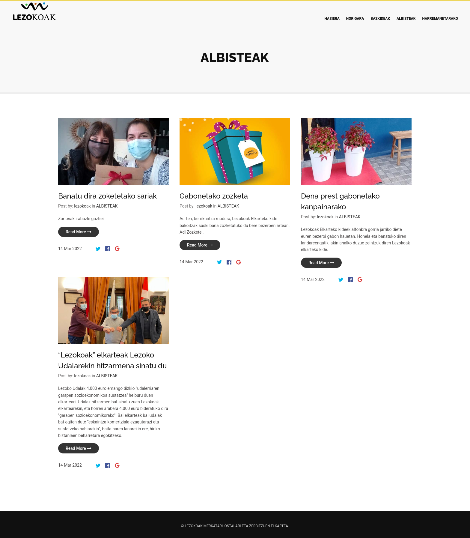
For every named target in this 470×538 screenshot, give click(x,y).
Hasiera (332, 18)
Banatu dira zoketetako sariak (107, 196)
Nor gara (355, 18)
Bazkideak (380, 18)
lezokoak (82, 206)
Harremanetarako (440, 18)
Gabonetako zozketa (212, 198)
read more (78, 231)
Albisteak (406, 18)
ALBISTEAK (107, 206)
